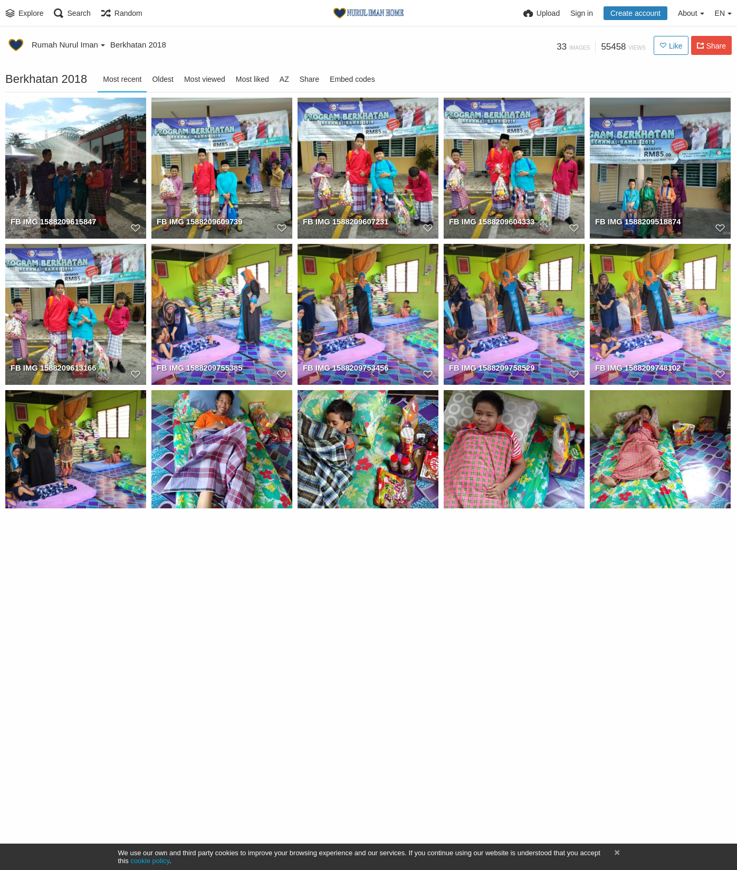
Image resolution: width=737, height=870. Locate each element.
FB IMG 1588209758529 (490, 368)
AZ (284, 79)
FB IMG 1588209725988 (490, 514)
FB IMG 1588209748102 (636, 368)
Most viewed (204, 79)
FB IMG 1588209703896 (51, 661)
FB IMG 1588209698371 (344, 661)
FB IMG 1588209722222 (197, 514)
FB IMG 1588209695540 (51, 807)
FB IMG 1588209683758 (490, 807)
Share (309, 79)
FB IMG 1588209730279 (344, 514)
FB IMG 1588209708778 (490, 661)
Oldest (162, 79)
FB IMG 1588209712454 (197, 661)
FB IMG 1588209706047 (636, 514)
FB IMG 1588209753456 (344, 368)
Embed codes (352, 79)
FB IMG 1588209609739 (197, 222)
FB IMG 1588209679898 (344, 807)
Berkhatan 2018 (138, 44)
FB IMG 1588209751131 (51, 514)
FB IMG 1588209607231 (344, 222)
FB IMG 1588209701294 (636, 661)
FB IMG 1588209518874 (636, 222)
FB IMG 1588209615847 (51, 222)
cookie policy (149, 861)
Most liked (252, 79)
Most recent (122, 79)
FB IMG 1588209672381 (197, 807)
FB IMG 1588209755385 (197, 368)
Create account (635, 13)
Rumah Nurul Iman (68, 44)
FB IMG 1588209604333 (490, 222)
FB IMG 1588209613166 (51, 368)
